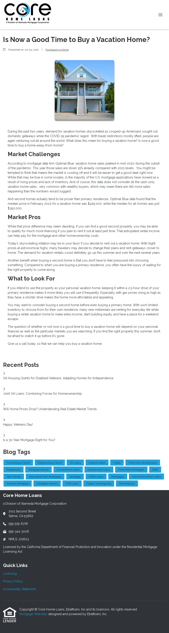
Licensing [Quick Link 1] (10, 573)
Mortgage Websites (33, 614)
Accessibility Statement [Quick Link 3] (19, 589)
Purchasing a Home (57, 49)
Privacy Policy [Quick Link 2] (13, 581)
